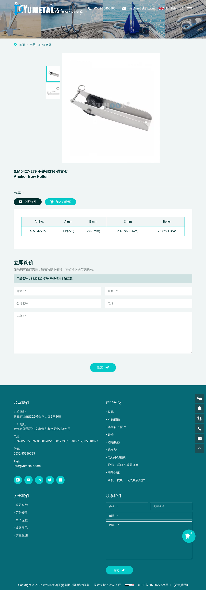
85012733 (60, 441)
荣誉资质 (22, 512)
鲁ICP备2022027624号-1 (154, 585)
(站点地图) (181, 585)
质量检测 (22, 535)
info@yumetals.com (141, 8)
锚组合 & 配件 (117, 427)
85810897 (91, 441)
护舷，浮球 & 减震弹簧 (123, 465)
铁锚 (111, 412)
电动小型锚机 (117, 457)
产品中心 (35, 45)
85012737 (75, 441)
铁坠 (111, 434)
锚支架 (112, 450)
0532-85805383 (105, 8)
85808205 (44, 441)
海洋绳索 (114, 472)
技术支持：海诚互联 (107, 585)
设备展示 (22, 528)
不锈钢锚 (114, 419)
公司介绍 (22, 505)
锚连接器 (114, 442)
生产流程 (22, 520)
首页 (22, 45)
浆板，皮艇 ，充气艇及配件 (126, 480)
